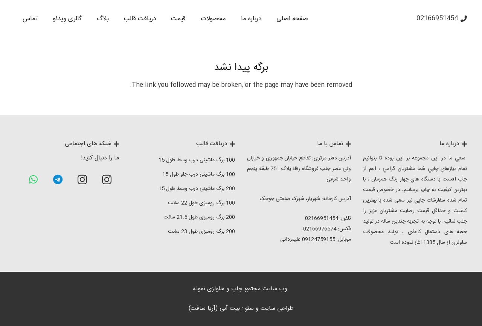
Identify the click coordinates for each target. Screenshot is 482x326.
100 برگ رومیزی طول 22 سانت (201, 203)
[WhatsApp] (33, 179)
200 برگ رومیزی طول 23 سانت (201, 231)
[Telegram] (58, 179)
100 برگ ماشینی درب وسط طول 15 (197, 160)
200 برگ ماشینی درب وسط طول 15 (197, 188)
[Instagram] (107, 179)
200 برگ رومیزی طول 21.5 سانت (199, 217)
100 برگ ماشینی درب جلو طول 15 (198, 174)
